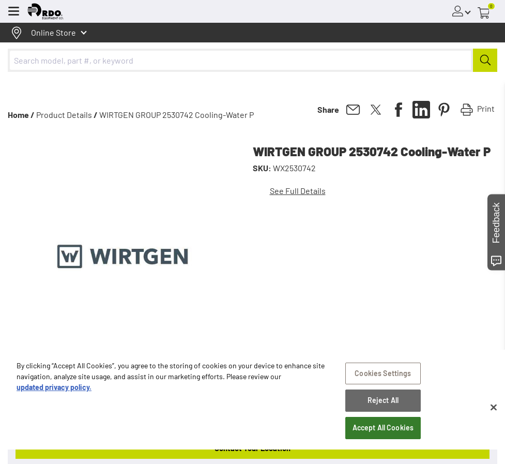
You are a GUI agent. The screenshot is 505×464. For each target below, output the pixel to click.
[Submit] (485, 60)
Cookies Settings (383, 382)
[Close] (493, 416)
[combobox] (252, 60)
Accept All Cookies (383, 436)
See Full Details (298, 191)
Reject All (383, 409)
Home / (21, 114)
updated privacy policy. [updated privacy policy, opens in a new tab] (54, 396)
